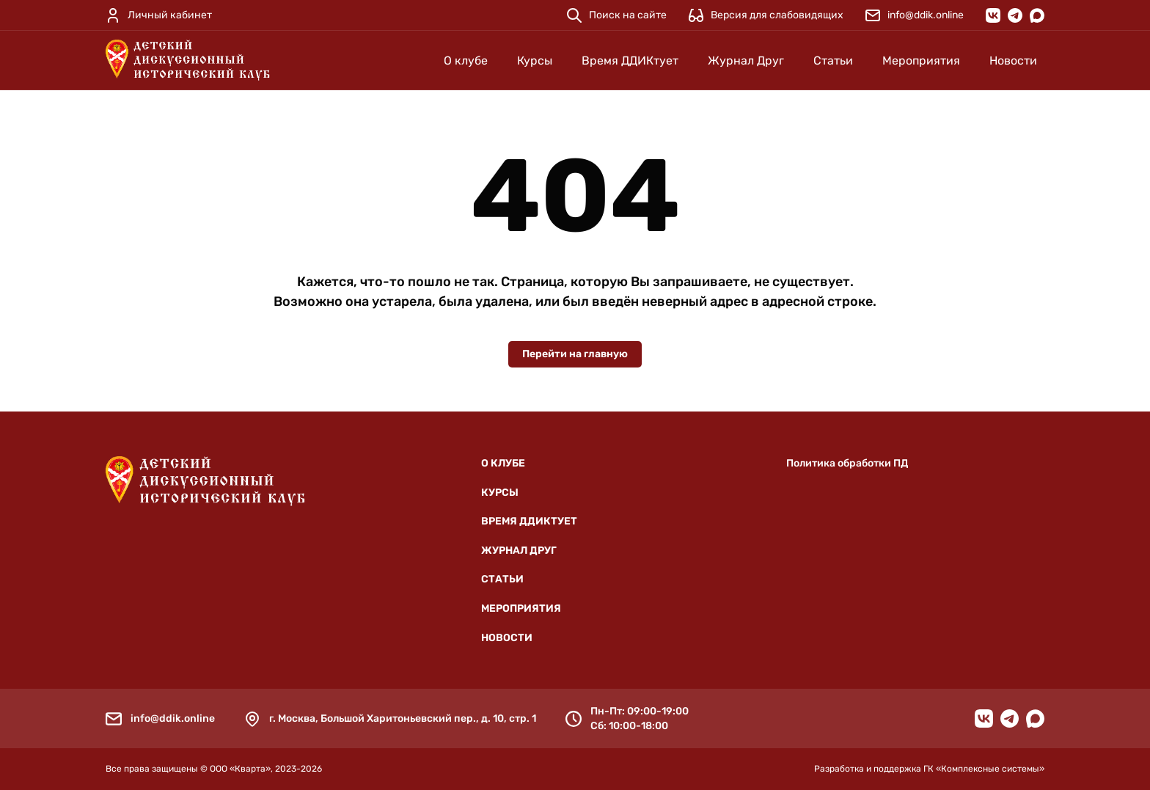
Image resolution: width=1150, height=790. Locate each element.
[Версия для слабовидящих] (766, 15)
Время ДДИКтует (630, 60)
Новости (1013, 60)
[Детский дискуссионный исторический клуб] (188, 60)
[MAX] (1037, 15)
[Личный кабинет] (159, 15)
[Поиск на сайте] (617, 15)
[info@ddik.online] (914, 15)
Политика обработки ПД (847, 463)
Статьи (833, 60)
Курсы (534, 60)
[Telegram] (1015, 15)
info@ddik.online (173, 718)
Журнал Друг (746, 60)
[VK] (993, 15)
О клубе (466, 60)
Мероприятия (921, 60)
